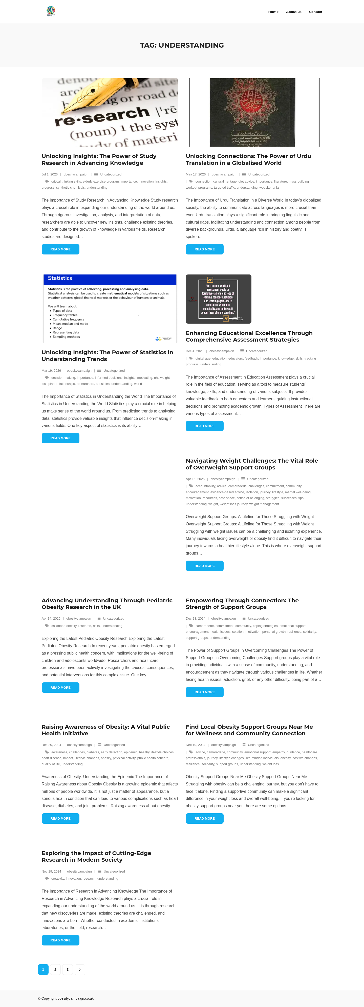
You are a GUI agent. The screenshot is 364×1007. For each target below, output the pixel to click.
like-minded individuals (262, 758)
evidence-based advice (227, 492)
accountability (205, 486)
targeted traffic (224, 187)
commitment (275, 486)
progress (48, 187)
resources (210, 498)
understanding (97, 187)
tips (301, 498)
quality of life (51, 764)
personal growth (274, 632)
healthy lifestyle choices (156, 752)
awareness (59, 752)
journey (265, 492)
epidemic (130, 752)
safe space (227, 498)
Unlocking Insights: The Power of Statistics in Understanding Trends (108, 356)
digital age (203, 358)
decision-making (63, 378)
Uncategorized (110, 174)
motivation (193, 498)
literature (280, 182)
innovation (146, 182)
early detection (111, 752)
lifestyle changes (87, 758)
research (84, 626)
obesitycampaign (76, 174)
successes (289, 498)
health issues (220, 632)
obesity (106, 758)
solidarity (309, 632)
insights (161, 182)
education (219, 358)
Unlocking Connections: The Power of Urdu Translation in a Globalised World (248, 159)
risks (96, 626)
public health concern (152, 758)
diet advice (246, 182)
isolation (252, 492)
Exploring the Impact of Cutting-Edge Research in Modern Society (97, 856)
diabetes (93, 752)
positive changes (304, 758)
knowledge (286, 358)
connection (203, 182)
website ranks (270, 187)
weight (213, 504)
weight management (264, 504)
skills (299, 358)
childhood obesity (64, 626)
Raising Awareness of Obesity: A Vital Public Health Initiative (106, 730)
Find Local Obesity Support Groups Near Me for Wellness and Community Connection (249, 730)
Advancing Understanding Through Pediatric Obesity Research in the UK (107, 603)
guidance (293, 752)
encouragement (197, 492)
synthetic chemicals (70, 187)
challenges (256, 486)
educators (235, 358)
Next (80, 970)
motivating (144, 378)
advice (222, 486)
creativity (57, 879)
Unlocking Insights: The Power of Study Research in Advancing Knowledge (99, 159)
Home (273, 12)
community (294, 486)
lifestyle (277, 492)
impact (68, 758)
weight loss (271, 764)
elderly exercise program (101, 182)
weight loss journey (234, 504)
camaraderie (237, 486)
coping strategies (265, 626)
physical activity (124, 758)
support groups (197, 638)
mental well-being (298, 492)
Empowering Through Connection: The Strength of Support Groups (242, 603)
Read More (61, 249)
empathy (278, 752)
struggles (273, 498)
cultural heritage (225, 182)
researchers (85, 384)
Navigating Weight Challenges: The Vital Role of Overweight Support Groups (252, 464)
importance (129, 182)
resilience (294, 632)
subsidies (103, 384)
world (138, 384)
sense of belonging (250, 498)
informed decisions (108, 378)
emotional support (293, 626)
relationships (65, 384)
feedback (251, 358)
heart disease (51, 758)
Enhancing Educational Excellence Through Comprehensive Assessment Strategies (249, 336)
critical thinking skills (66, 182)
